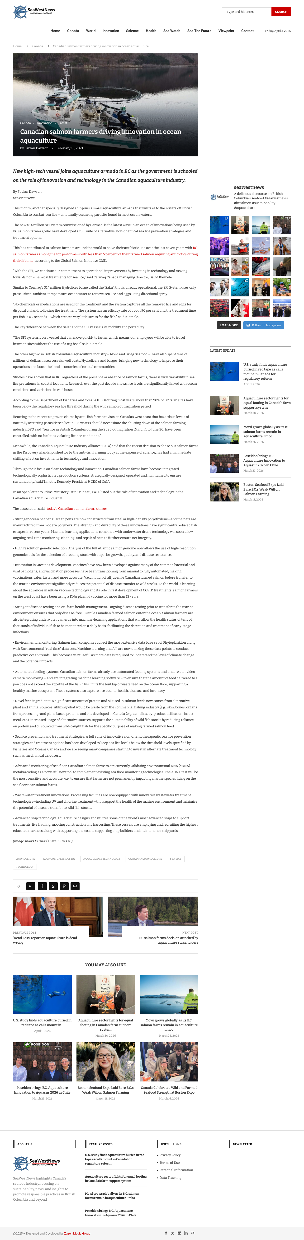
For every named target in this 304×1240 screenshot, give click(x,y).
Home (55, 31)
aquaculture (25, 858)
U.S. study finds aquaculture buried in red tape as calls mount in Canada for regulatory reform (265, 372)
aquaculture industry (59, 858)
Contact (247, 31)
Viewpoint (226, 31)
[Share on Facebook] (42, 886)
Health (151, 31)
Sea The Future (199, 31)
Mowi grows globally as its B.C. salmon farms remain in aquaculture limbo (169, 1025)
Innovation (111, 31)
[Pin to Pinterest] (64, 886)
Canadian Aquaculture (145, 858)
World (90, 31)
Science (132, 31)
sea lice (175, 858)
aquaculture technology (101, 858)
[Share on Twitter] (53, 886)
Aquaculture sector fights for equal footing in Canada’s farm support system (105, 1025)
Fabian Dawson (36, 148)
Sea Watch (171, 31)
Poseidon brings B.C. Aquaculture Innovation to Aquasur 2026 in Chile (264, 460)
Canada (73, 31)
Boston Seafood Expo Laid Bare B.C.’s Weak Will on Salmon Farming (263, 489)
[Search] (256, 11)
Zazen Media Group (77, 1233)
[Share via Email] (75, 886)
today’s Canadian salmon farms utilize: (76, 509)
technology (25, 866)
